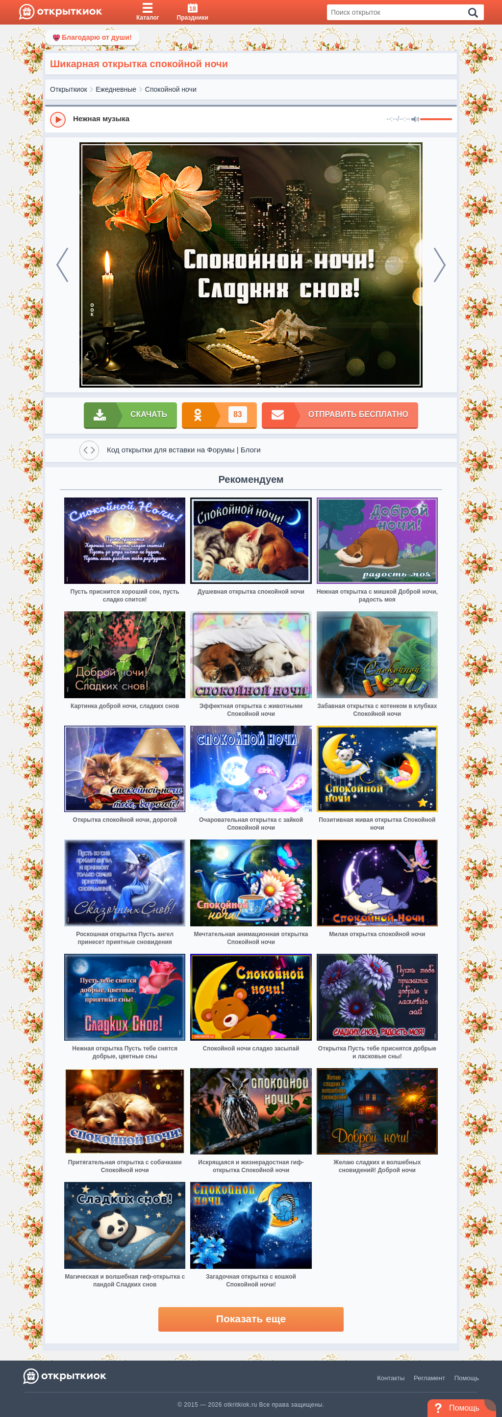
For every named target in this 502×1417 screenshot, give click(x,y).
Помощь (466, 1378)
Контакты (390, 1378)
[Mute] (415, 120)
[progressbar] (436, 119)
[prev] (62, 265)
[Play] (58, 120)
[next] (439, 265)
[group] (251, 119)
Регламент (429, 1378)
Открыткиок (68, 89)
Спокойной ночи (171, 89)
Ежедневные (116, 89)
